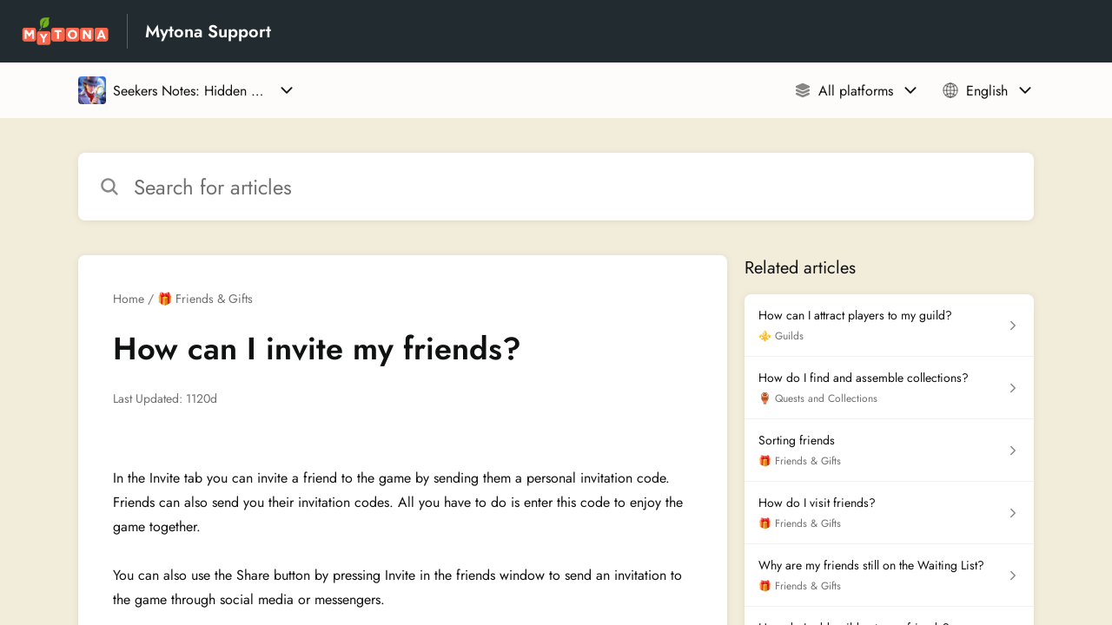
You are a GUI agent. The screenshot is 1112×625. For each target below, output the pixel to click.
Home (128, 298)
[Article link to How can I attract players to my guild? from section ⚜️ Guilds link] (889, 325)
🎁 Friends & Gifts (205, 298)
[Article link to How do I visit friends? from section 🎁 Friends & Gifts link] (889, 513)
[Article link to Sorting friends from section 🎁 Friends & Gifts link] (889, 450)
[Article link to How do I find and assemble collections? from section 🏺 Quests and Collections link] (889, 388)
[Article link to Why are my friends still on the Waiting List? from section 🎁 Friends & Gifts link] (889, 575)
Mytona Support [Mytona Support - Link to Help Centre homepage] (208, 31)
